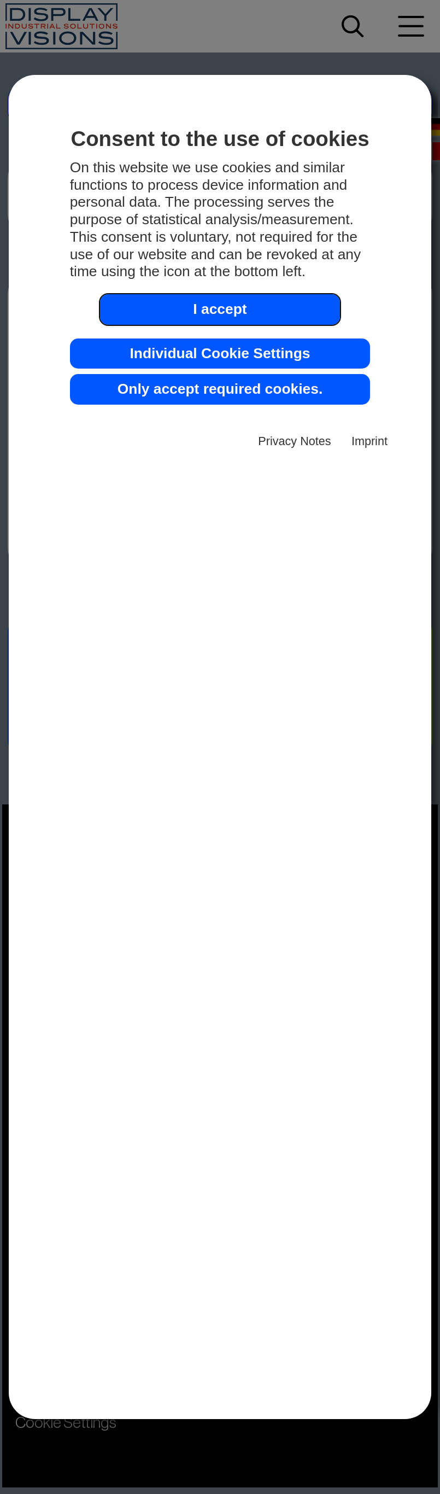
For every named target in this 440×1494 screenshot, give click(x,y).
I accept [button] (220, 309)
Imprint (369, 441)
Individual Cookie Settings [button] (220, 353)
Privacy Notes (294, 441)
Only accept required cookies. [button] (220, 389)
